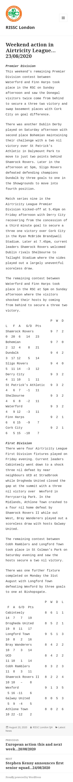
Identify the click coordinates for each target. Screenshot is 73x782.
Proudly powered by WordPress (23, 777)
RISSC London (20, 27)
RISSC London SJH (43, 727)
